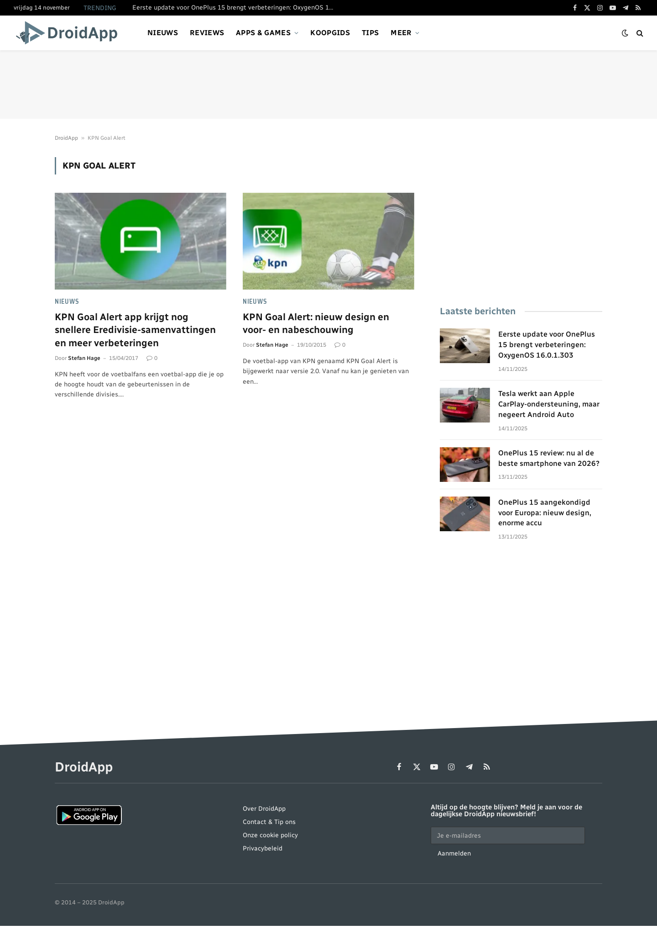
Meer (401, 32)
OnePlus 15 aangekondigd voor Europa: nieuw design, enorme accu (544, 513)
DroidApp (66, 138)
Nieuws (162, 32)
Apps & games (263, 32)
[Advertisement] (328, 84)
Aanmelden (454, 853)
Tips (370, 32)
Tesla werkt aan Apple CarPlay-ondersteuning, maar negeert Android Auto (549, 404)
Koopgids (330, 32)
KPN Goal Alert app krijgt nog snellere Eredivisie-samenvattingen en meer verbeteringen (135, 330)
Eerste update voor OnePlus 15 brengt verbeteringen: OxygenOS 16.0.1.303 (235, 7)
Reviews (207, 32)
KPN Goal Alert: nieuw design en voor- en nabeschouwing (316, 323)
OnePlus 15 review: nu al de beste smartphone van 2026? (549, 458)
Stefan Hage (84, 358)
